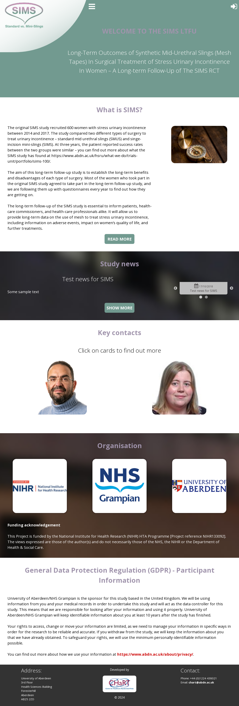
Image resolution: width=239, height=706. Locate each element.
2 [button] (206, 297)
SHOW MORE (119, 307)
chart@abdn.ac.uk (201, 682)
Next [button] (231, 288)
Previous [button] (175, 288)
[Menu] (91, 6)
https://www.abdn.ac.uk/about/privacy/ (155, 654)
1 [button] (201, 297)
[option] (203, 288)
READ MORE (120, 239)
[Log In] (234, 5)
